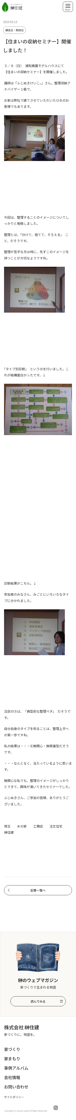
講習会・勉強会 (14, 30)
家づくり (12, 1049)
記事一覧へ (38, 890)
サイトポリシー (14, 1097)
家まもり (12, 1059)
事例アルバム (16, 1068)
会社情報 (12, 1077)
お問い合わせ (16, 1087)
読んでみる (38, 1001)
